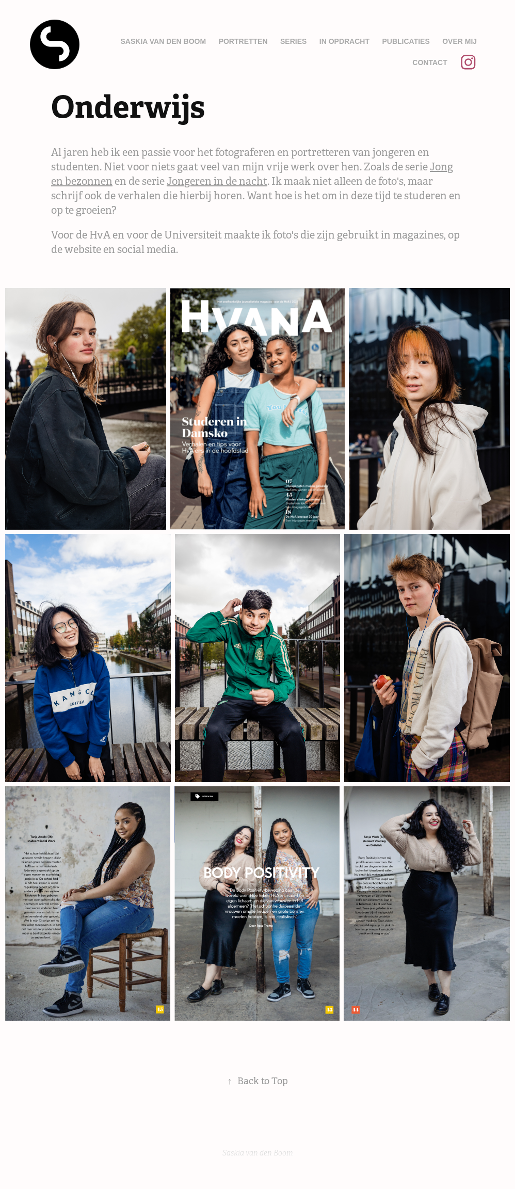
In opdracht (344, 41)
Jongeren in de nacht (217, 181)
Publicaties (405, 41)
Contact (429, 62)
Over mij (459, 41)
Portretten (243, 41)
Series (293, 41)
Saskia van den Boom (163, 41)
